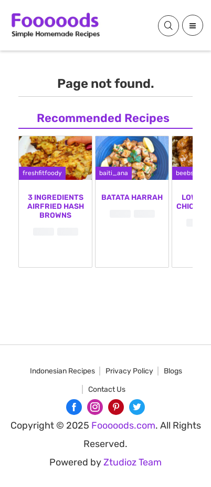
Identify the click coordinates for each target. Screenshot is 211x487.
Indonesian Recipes (62, 371)
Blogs (173, 371)
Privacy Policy (129, 371)
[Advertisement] (105, 428)
